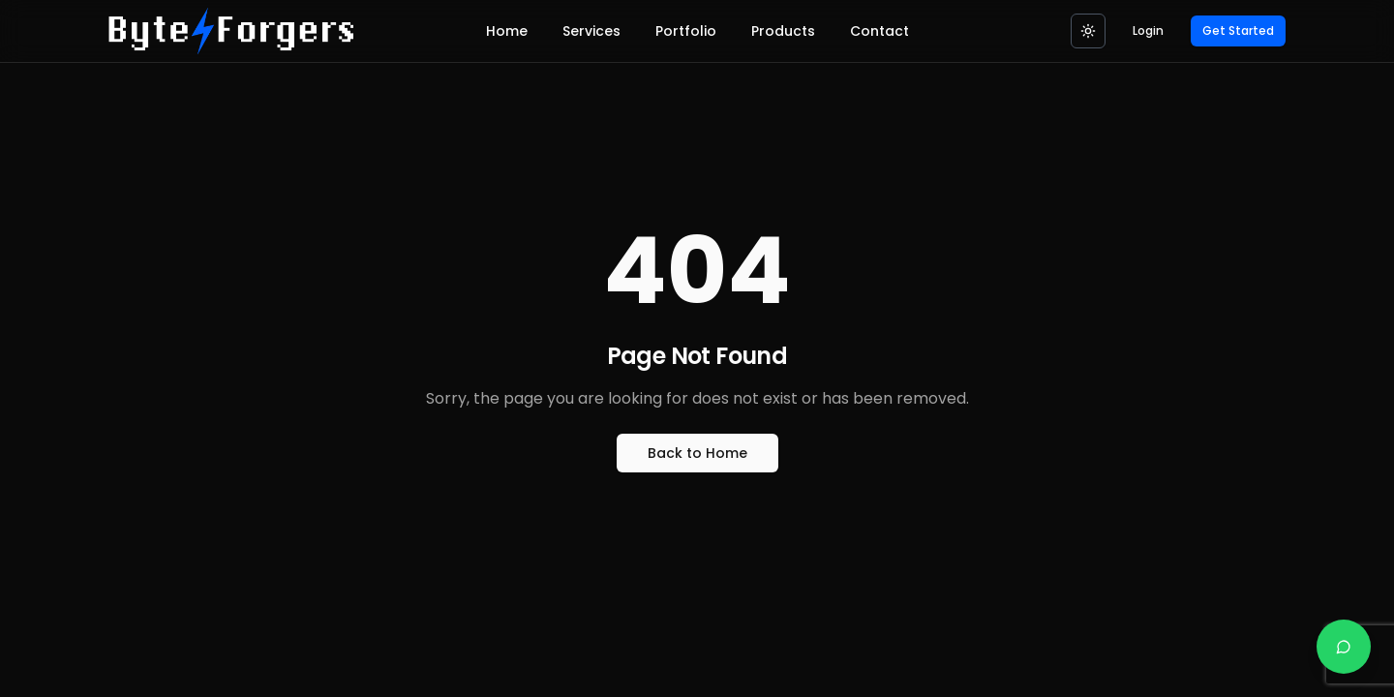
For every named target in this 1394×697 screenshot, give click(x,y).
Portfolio (685, 31)
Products (783, 31)
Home (507, 31)
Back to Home (697, 453)
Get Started (1238, 30)
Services (591, 31)
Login (1148, 30)
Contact (879, 31)
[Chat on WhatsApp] (1344, 647)
